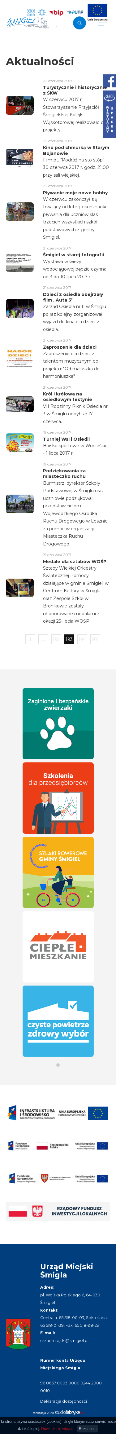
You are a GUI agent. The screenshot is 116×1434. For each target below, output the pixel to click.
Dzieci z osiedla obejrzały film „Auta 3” (73, 297)
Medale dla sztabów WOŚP (74, 561)
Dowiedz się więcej (56, 1429)
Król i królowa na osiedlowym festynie (67, 396)
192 (56, 639)
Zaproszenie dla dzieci (70, 347)
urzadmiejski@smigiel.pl (64, 1340)
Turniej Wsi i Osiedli (66, 439)
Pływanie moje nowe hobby (75, 193)
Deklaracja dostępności (63, 1401)
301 (95, 639)
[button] (58, 1065)
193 (69, 639)
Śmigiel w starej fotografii (73, 255)
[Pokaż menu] (102, 23)
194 (82, 639)
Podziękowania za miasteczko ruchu (64, 473)
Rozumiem (88, 1429)
